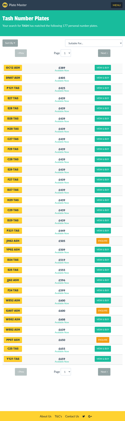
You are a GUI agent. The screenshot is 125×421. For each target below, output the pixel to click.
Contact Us (72, 416)
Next (104, 52)
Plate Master (14, 4)
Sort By (10, 42)
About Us (45, 416)
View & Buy (103, 67)
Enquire (103, 240)
